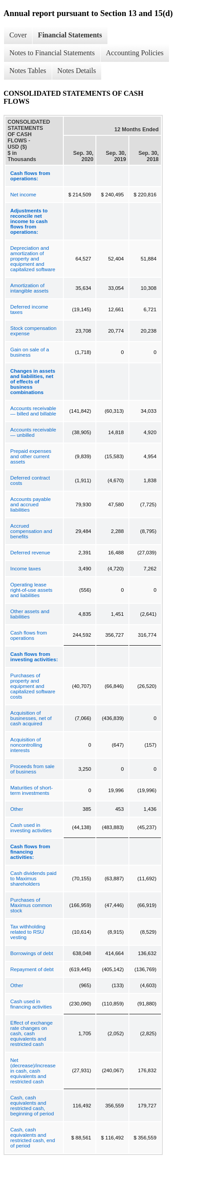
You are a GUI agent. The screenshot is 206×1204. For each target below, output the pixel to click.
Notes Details (77, 70)
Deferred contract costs (30, 480)
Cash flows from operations (28, 635)
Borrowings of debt (31, 953)
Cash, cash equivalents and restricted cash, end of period (32, 1137)
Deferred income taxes (29, 309)
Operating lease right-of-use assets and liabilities (31, 590)
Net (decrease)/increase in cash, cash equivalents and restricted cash (33, 1071)
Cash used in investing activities (31, 827)
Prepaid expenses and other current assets (30, 456)
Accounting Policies (135, 53)
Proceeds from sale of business (32, 769)
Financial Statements (70, 35)
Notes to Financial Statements (52, 53)
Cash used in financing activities (31, 1004)
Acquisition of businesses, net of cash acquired (31, 718)
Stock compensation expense (33, 330)
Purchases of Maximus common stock (31, 905)
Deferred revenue (30, 552)
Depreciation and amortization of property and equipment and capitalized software (32, 258)
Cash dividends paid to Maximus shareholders (33, 878)
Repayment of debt (32, 969)
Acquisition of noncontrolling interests (26, 745)
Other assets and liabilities (29, 614)
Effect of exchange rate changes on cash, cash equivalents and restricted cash (31, 1033)
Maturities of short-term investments (31, 790)
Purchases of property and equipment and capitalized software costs (32, 686)
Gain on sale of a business (29, 352)
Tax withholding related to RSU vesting (27, 932)
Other (16, 809)
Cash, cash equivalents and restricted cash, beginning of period (32, 1105)
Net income (23, 194)
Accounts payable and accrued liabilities (30, 504)
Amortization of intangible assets (29, 288)
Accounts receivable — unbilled (33, 432)
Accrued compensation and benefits (31, 531)
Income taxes (25, 568)
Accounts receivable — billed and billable (33, 411)
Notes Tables (27, 70)
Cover (18, 35)
